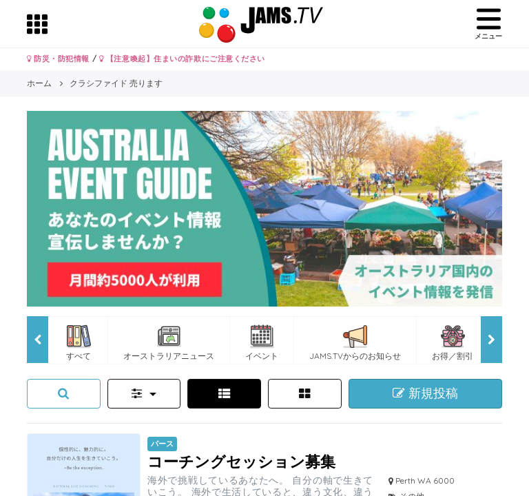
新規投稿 (425, 393)
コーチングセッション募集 (241, 461)
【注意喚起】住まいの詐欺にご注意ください (182, 58)
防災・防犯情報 (58, 58)
